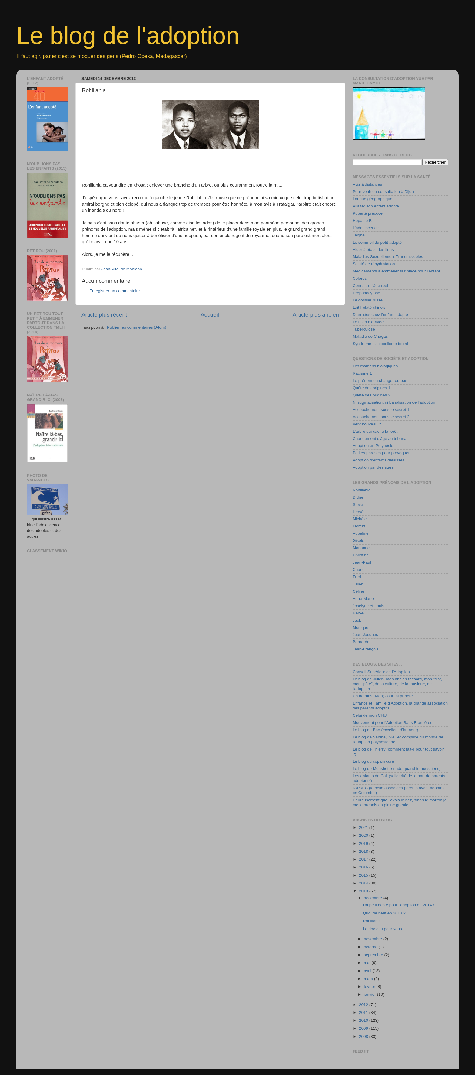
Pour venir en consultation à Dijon (383, 191)
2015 (364, 875)
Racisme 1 (362, 373)
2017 (364, 859)
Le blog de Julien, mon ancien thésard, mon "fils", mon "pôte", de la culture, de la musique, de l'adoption (397, 684)
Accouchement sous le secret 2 (381, 417)
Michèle (360, 518)
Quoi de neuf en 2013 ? (384, 913)
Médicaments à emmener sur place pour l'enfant (396, 271)
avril (368, 971)
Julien (358, 584)
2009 (364, 1028)
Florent (359, 526)
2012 (364, 1004)
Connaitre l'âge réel (370, 285)
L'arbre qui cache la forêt (375, 431)
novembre (373, 939)
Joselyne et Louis (368, 606)
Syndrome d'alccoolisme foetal (380, 343)
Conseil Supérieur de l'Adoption (381, 671)
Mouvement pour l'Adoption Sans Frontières (392, 722)
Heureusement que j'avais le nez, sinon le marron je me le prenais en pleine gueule (400, 802)
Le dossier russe (368, 300)
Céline (358, 591)
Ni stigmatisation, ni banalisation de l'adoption (394, 402)
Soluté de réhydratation (374, 264)
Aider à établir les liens (373, 249)
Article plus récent (104, 314)
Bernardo (361, 642)
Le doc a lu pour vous (382, 929)
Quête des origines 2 (371, 395)
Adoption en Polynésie (373, 445)
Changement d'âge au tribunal (380, 438)
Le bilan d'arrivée (368, 322)
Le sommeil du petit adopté (377, 242)
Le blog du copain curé (373, 761)
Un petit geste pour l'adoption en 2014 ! (398, 905)
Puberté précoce (368, 213)
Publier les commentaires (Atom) (136, 327)
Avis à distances (367, 184)
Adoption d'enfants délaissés (378, 460)
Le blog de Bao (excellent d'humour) (385, 730)
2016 (364, 867)
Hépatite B (362, 220)
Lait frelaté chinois (369, 307)
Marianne (361, 548)
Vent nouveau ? (367, 424)
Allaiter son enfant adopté (376, 206)
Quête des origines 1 (371, 388)
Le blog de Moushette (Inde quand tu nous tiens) (396, 768)
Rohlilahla (361, 490)
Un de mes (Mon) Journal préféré (383, 696)
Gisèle (358, 540)
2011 (364, 1012)
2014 (364, 883)
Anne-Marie (363, 598)
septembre (374, 955)
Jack (357, 620)
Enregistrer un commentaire (114, 290)
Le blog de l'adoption (127, 35)
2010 (364, 1020)
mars (369, 978)
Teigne (359, 235)
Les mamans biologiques (375, 366)
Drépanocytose (366, 293)
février (370, 986)
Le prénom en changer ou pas (380, 380)
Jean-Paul (362, 562)
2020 (364, 835)
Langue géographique (372, 199)
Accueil (210, 314)
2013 (364, 891)
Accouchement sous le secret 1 (381, 409)
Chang (359, 569)
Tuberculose (364, 329)
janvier (370, 994)
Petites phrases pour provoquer (381, 453)
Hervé (358, 512)
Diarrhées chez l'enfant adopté (380, 314)
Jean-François (366, 649)
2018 (364, 851)
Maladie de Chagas (370, 336)
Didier (358, 497)
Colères (360, 278)
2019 (364, 843)
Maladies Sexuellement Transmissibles (388, 256)
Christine (361, 555)
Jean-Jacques (365, 634)
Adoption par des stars (373, 467)
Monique (360, 627)
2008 (364, 1036)
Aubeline (361, 533)
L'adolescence (366, 228)
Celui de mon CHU (370, 715)
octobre (371, 947)
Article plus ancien (316, 314)
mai (368, 962)
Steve (358, 504)
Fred (357, 577)
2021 (364, 827)
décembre (373, 898)
